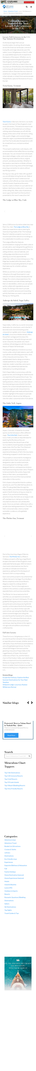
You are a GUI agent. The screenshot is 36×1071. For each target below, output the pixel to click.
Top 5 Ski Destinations (12, 696)
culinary (7, 767)
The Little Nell (12, 387)
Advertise (7, 1030)
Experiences (8, 777)
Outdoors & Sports (11, 806)
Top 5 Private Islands (11, 706)
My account (8, 1013)
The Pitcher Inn (14, 480)
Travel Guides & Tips (11, 828)
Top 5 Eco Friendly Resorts (13, 712)
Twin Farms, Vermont (12, 85)
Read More (11, 659)
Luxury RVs (8, 803)
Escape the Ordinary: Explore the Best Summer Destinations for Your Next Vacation (16, 603)
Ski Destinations (10, 822)
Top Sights (8, 825)
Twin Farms (7, 122)
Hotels (6, 796)
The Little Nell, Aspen (12, 373)
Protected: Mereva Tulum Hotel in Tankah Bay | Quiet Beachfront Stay (17, 649)
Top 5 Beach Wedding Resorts (14, 709)
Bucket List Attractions (12, 761)
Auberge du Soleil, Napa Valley (16, 285)
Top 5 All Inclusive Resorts (13, 699)
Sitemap (6, 1037)
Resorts (7, 809)
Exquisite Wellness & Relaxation (15, 780)
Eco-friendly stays (10, 774)
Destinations (9, 771)
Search (29, 679)
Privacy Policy (8, 1040)
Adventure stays (10, 755)
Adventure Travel (13, 11)
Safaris (6, 819)
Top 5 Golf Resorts (10, 703)
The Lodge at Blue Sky (21, 212)
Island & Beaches (10, 799)
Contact (6, 1034)
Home (5, 11)
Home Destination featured (14, 790)
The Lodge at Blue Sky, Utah (14, 200)
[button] (31, 6)
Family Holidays (10, 787)
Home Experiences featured (14, 793)
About (6, 1027)
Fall (5, 783)
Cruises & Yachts (10, 764)
